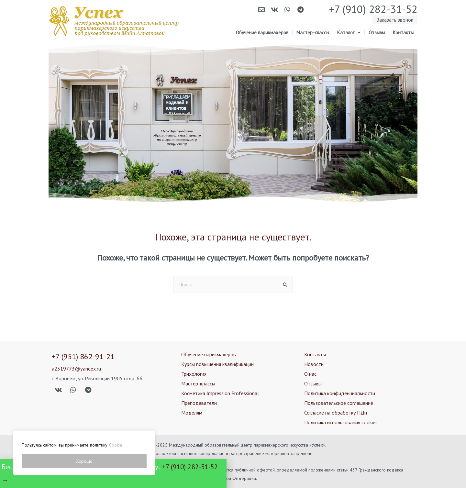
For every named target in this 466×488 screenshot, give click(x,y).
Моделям (191, 412)
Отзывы (377, 32)
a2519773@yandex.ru (76, 368)
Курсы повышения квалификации (217, 364)
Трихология (193, 374)
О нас (310, 374)
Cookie (115, 445)
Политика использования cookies (341, 422)
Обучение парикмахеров (262, 32)
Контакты (403, 32)
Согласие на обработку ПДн (335, 412)
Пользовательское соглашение (338, 403)
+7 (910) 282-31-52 (373, 9)
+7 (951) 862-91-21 (83, 356)
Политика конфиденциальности (339, 393)
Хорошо (84, 461)
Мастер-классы (312, 32)
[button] (394, 20)
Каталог (349, 32)
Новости (314, 364)
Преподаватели (199, 403)
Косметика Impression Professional (220, 393)
